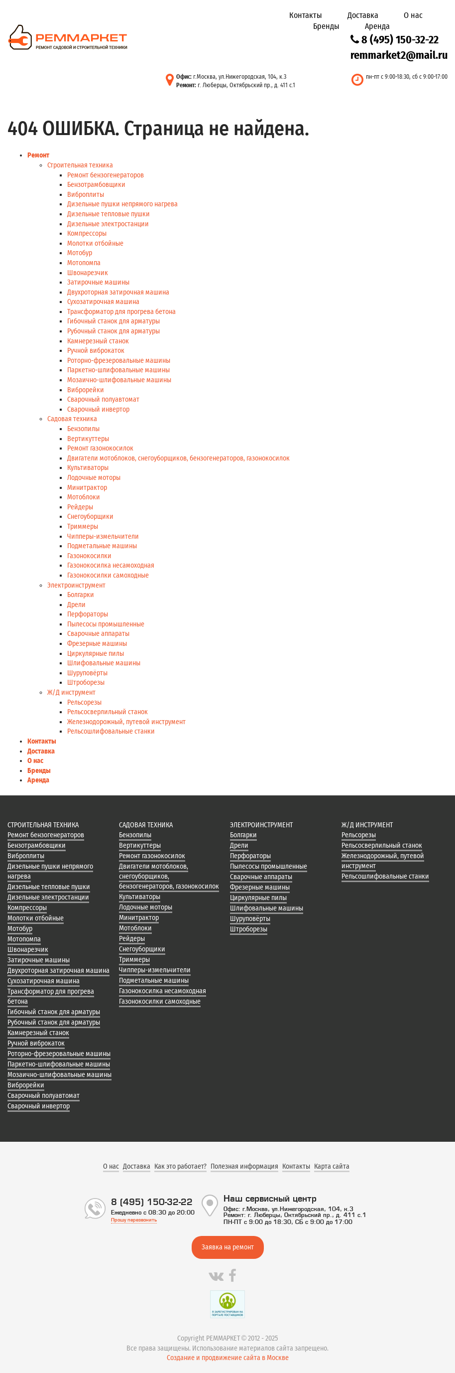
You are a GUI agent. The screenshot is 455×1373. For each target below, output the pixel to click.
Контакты (305, 15)
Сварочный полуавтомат (103, 399)
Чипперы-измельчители (103, 536)
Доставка (362, 15)
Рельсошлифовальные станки (111, 731)
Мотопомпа (84, 263)
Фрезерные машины (97, 643)
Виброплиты (85, 194)
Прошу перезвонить (134, 1219)
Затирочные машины (98, 282)
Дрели (76, 605)
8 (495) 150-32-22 (394, 39)
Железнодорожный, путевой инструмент (126, 722)
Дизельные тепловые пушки (108, 214)
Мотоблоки (83, 497)
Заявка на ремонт (228, 1247)
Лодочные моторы (93, 477)
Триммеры (82, 526)
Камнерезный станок (98, 341)
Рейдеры (80, 507)
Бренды (326, 26)
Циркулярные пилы (95, 653)
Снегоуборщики (90, 516)
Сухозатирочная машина (103, 302)
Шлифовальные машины (103, 663)
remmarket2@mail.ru (399, 55)
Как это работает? (180, 1166)
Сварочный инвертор (98, 409)
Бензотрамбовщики (96, 184)
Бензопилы (83, 429)
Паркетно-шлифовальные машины (118, 370)
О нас (413, 15)
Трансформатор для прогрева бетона (121, 311)
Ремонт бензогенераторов (105, 175)
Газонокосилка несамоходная (110, 565)
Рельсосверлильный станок (107, 712)
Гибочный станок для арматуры (113, 321)
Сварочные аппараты (98, 633)
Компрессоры (87, 233)
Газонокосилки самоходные (108, 575)
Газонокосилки (89, 556)
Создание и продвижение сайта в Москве (228, 1358)
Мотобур (79, 253)
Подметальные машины (102, 546)
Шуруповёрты (87, 673)
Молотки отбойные (95, 243)
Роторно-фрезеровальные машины (118, 360)
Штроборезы (86, 682)
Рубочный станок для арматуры (113, 331)
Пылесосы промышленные (105, 624)
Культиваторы (88, 467)
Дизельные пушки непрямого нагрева (122, 204)
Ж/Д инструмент (71, 692)
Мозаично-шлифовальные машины (119, 380)
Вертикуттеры (88, 439)
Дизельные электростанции (108, 224)
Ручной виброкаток (95, 350)
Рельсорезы (84, 702)
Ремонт (38, 155)
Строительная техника (80, 165)
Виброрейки (85, 390)
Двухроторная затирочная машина (118, 292)
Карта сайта (331, 1166)
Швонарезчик (87, 273)
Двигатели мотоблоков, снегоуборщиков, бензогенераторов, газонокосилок (178, 458)
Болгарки (80, 595)
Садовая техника (72, 419)
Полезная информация (244, 1166)
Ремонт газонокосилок (100, 448)
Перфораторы (87, 614)
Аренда (377, 26)
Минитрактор (87, 487)
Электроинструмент (76, 585)
